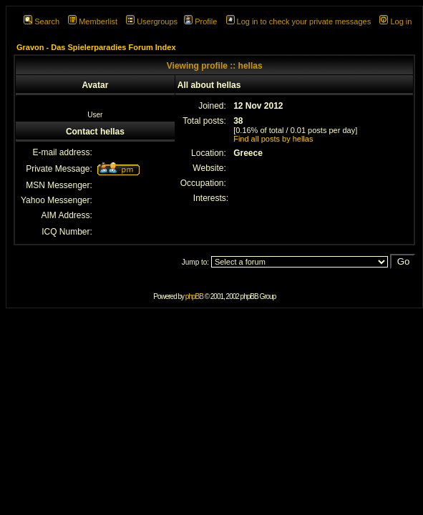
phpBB (194, 296)
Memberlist (92, 21)
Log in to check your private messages (298, 21)
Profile (200, 21)
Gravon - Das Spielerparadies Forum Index (96, 47)
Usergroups (152, 21)
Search (41, 21)
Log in (395, 21)
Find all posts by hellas (273, 138)
